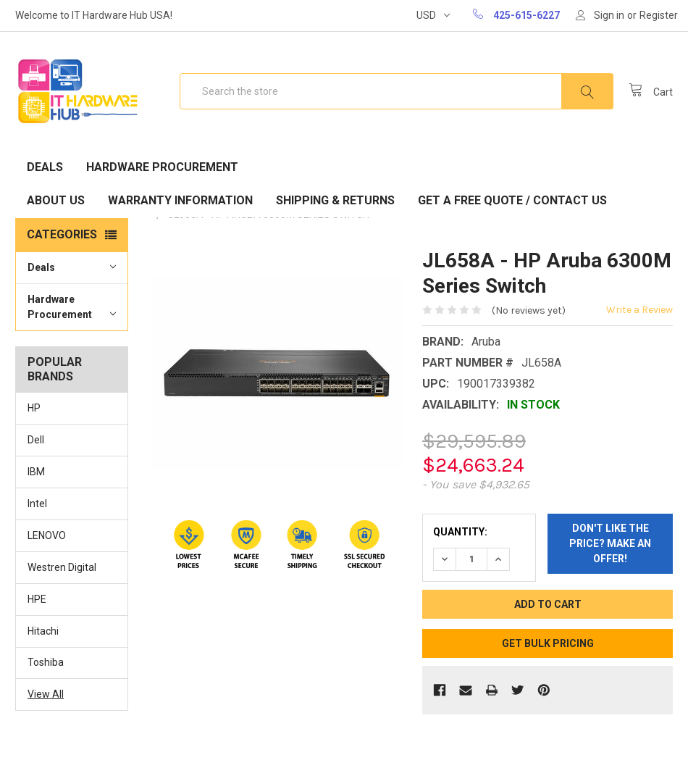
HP (34, 408)
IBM (36, 471)
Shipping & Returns (335, 200)
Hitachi (43, 631)
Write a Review (639, 310)
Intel (37, 503)
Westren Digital (62, 567)
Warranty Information (180, 200)
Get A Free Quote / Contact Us (512, 200)
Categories (62, 234)
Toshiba (46, 662)
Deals (45, 167)
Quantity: (460, 532)
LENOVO (47, 535)
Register (658, 15)
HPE (37, 599)
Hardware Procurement (162, 167)
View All (46, 694)
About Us (56, 200)
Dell (36, 440)
